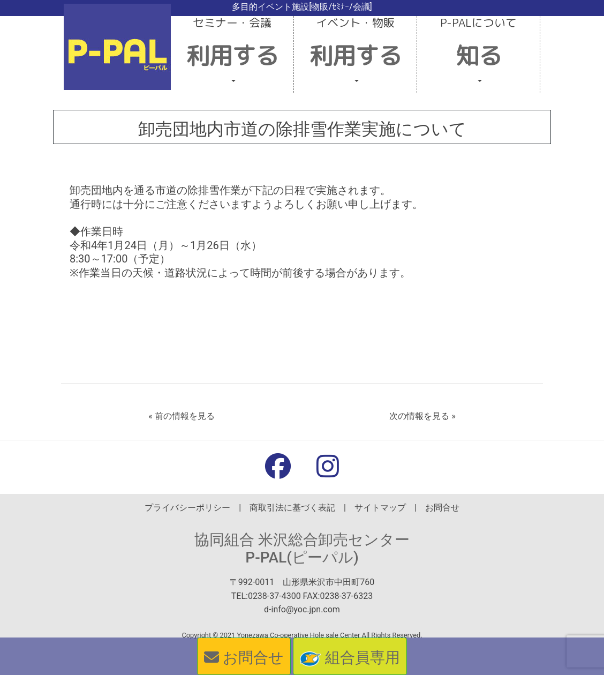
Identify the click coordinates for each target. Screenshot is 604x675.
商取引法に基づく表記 (292, 507)
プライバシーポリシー (187, 507)
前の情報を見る (185, 416)
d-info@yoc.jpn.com (302, 609)
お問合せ (442, 507)
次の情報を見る (419, 416)
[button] (232, 54)
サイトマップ (380, 507)
